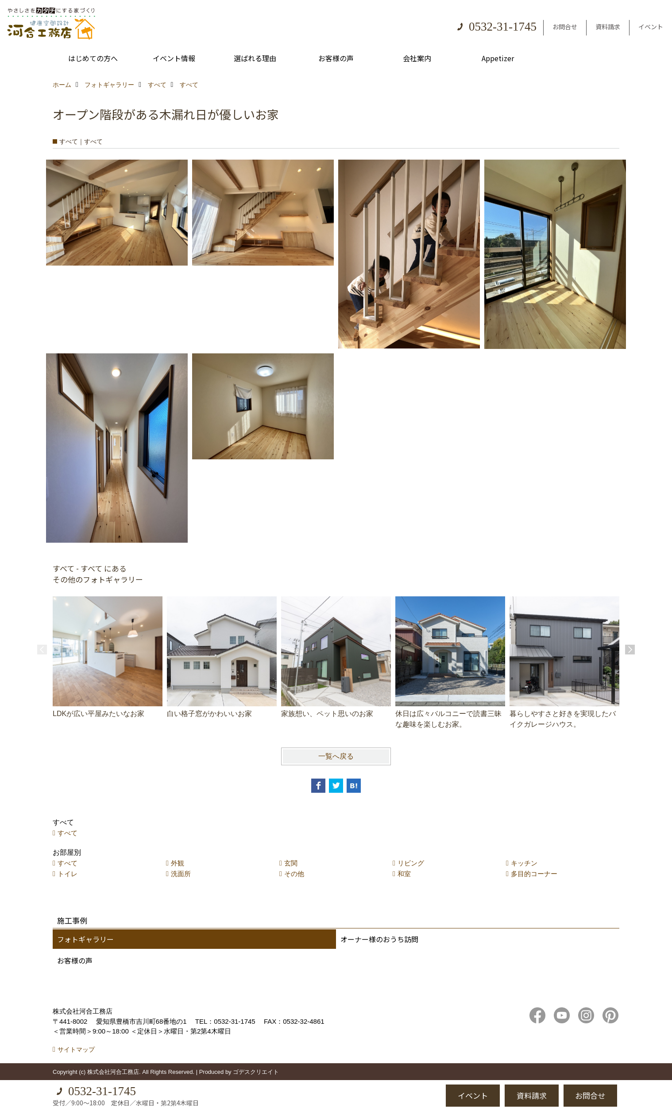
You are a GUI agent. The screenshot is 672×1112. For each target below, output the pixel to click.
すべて (67, 833)
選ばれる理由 (255, 58)
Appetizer (498, 58)
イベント (650, 26)
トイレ (67, 873)
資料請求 (607, 26)
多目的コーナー (534, 873)
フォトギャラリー (85, 939)
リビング (411, 863)
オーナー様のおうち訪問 (379, 939)
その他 (294, 873)
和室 (404, 873)
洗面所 (181, 873)
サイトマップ (76, 1049)
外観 (177, 863)
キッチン (524, 863)
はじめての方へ (93, 58)
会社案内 (417, 58)
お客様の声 (336, 58)
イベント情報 (174, 58)
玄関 (290, 863)
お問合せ (564, 26)
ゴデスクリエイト (256, 1072)
